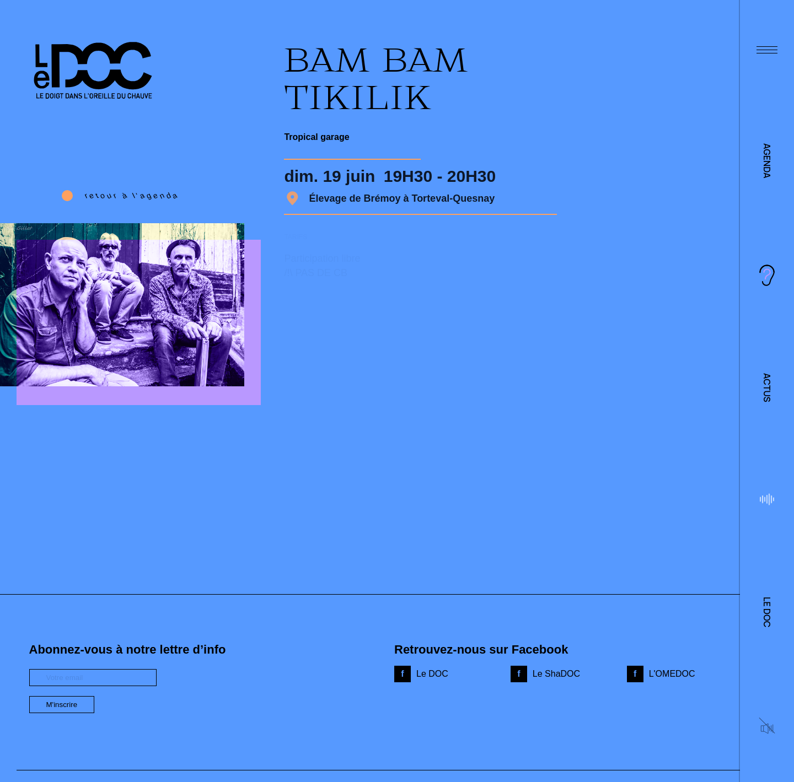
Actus (767, 387)
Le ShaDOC (556, 673)
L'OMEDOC (672, 673)
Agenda (767, 161)
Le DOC (767, 612)
